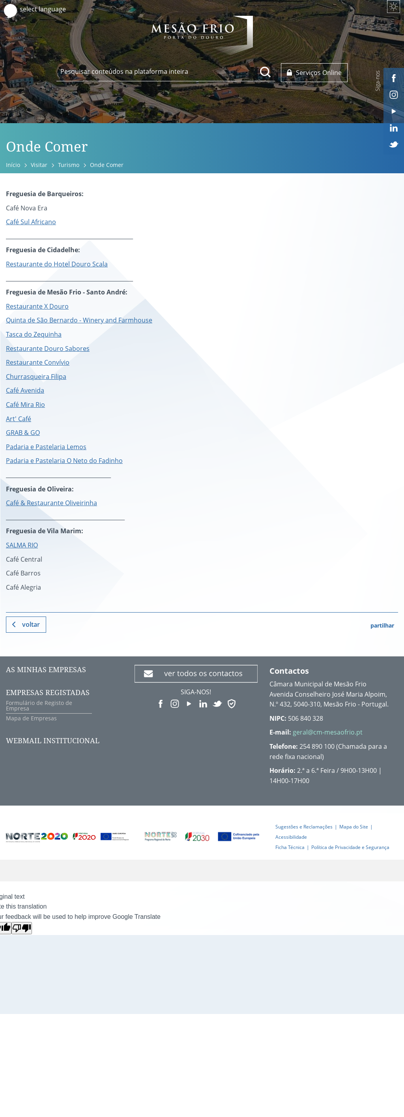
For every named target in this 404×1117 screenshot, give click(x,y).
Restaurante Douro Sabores (48, 348)
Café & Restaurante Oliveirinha (51, 503)
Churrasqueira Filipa (36, 376)
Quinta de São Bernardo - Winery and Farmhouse (79, 320)
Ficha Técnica (290, 847)
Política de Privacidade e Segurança (350, 847)
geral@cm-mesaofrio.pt (328, 732)
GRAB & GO (23, 432)
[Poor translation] (21, 928)
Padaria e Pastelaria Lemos (46, 446)
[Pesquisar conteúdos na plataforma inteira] (265, 71)
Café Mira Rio (25, 404)
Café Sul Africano (31, 221)
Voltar (31, 624)
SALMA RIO (22, 545)
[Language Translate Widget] (50, 9)
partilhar (382, 625)
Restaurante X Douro (37, 306)
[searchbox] (165, 71)
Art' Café (18, 418)
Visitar (39, 165)
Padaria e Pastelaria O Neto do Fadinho (64, 460)
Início (13, 165)
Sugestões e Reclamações (304, 826)
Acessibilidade (291, 837)
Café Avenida (25, 390)
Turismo (68, 165)
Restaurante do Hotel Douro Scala (57, 264)
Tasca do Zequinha (34, 334)
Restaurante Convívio (37, 362)
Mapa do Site (353, 826)
